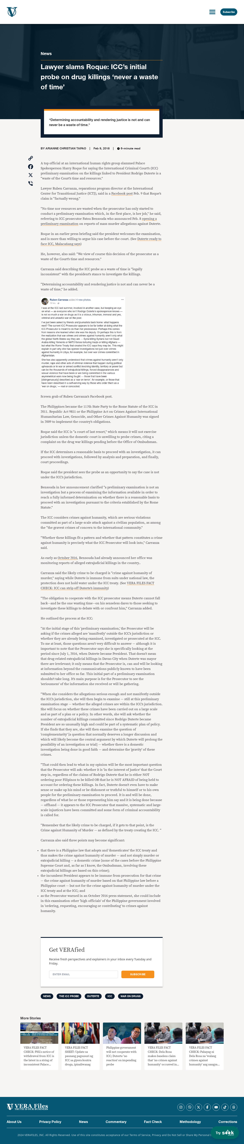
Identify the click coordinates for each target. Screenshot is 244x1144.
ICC (110, 996)
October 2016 (67, 558)
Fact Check (153, 1122)
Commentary (116, 1122)
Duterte (93, 996)
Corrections (227, 1122)
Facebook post (122, 193)
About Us (14, 1122)
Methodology (190, 1122)
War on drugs (131, 996)
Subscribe (229, 12)
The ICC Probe (69, 996)
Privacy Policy (50, 1122)
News (46, 53)
